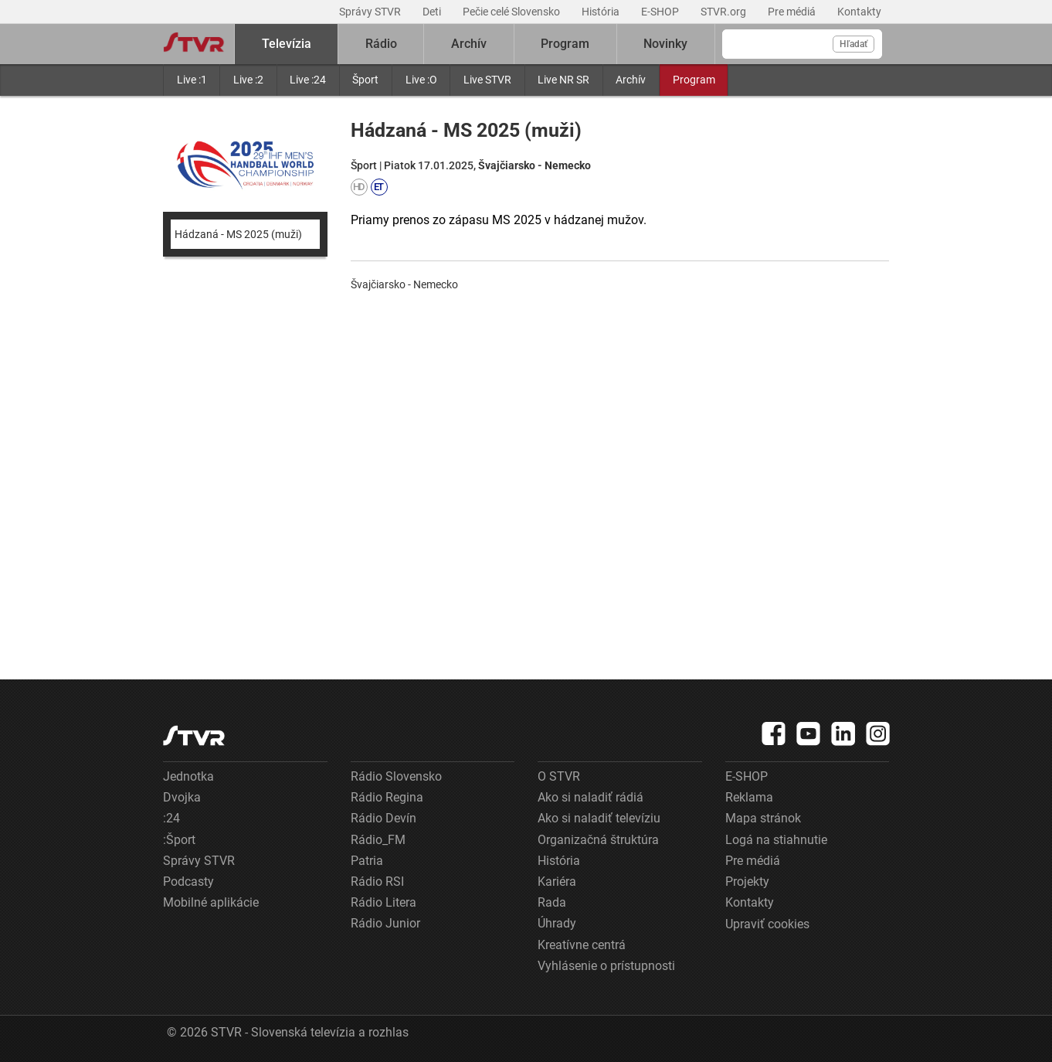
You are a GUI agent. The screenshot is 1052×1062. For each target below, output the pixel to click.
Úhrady (557, 923)
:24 (171, 818)
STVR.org (724, 11)
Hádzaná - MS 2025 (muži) (238, 234)
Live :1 (192, 79)
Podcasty (188, 881)
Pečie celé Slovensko (512, 11)
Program (694, 79)
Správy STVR (371, 11)
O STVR (559, 776)
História (602, 11)
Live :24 (308, 79)
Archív (631, 79)
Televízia (286, 43)
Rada (552, 902)
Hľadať (853, 44)
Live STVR (487, 79)
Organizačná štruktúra (598, 839)
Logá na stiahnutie (776, 839)
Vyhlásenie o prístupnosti (606, 965)
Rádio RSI (377, 881)
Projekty (747, 881)
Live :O (421, 79)
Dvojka (182, 797)
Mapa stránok (763, 818)
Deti (432, 11)
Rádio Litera (383, 902)
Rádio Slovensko (396, 776)
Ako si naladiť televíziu (599, 818)
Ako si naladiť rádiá (590, 797)
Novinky (665, 43)
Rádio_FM (378, 839)
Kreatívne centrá (582, 945)
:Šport (179, 839)
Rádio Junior (385, 923)
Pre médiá (793, 11)
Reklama (749, 797)
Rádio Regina (387, 797)
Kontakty (859, 11)
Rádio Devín (383, 818)
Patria (367, 860)
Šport (365, 79)
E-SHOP (661, 11)
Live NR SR (563, 79)
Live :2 (248, 79)
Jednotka (188, 776)
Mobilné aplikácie (211, 902)
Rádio (381, 43)
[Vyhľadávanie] (802, 44)
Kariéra (557, 881)
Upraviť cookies (767, 924)
